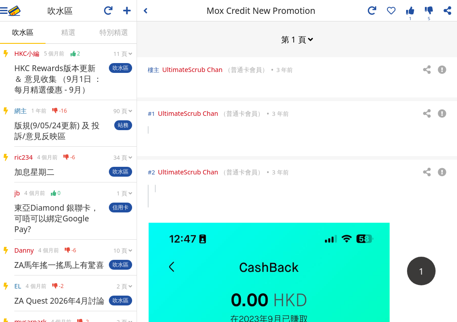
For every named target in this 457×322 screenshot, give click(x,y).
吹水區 (22, 32)
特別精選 (114, 32)
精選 (68, 32)
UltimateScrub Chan (192, 69)
